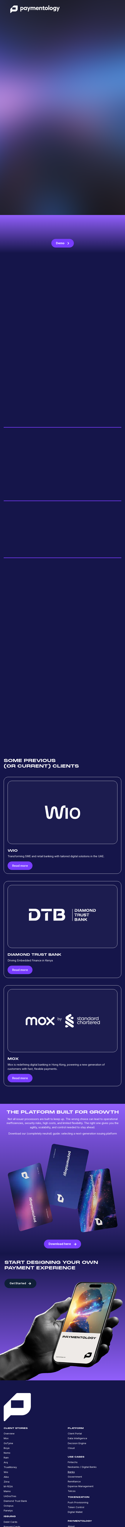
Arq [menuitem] (6, 1463)
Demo (62, 243)
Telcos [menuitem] (72, 1492)
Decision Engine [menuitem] (77, 1444)
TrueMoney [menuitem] (10, 1468)
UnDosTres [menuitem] (10, 1497)
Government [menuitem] (75, 1477)
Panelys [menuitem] (8, 1511)
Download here (62, 1245)
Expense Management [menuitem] (80, 1487)
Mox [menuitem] (6, 1439)
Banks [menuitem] (71, 1472)
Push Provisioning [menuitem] (78, 1503)
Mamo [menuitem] (7, 1492)
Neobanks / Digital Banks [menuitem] (82, 1468)
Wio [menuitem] (6, 1473)
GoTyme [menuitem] (8, 1444)
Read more (20, 866)
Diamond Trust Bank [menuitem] (15, 1501)
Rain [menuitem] (6, 1458)
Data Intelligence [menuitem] (77, 1439)
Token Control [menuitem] (76, 1508)
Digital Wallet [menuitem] (75, 1513)
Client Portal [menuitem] (75, 1434)
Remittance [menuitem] (74, 1482)
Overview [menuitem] (9, 1434)
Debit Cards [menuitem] (10, 1522)
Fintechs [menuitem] (73, 1463)
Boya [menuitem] (6, 1448)
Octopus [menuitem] (8, 1506)
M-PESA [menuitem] (8, 1487)
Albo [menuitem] (6, 1477)
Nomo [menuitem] (7, 1453)
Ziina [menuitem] (6, 1482)
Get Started (20, 1284)
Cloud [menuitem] (71, 1448)
